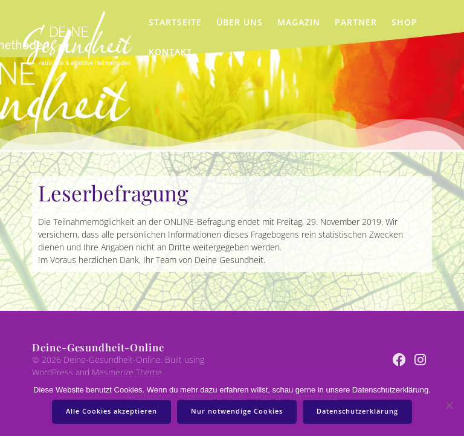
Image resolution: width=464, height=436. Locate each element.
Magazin (298, 22)
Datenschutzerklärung (357, 411)
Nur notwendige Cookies (237, 411)
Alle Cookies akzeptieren (111, 411)
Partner (356, 22)
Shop (404, 22)
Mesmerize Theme (127, 372)
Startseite (175, 22)
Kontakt (170, 51)
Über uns (239, 22)
